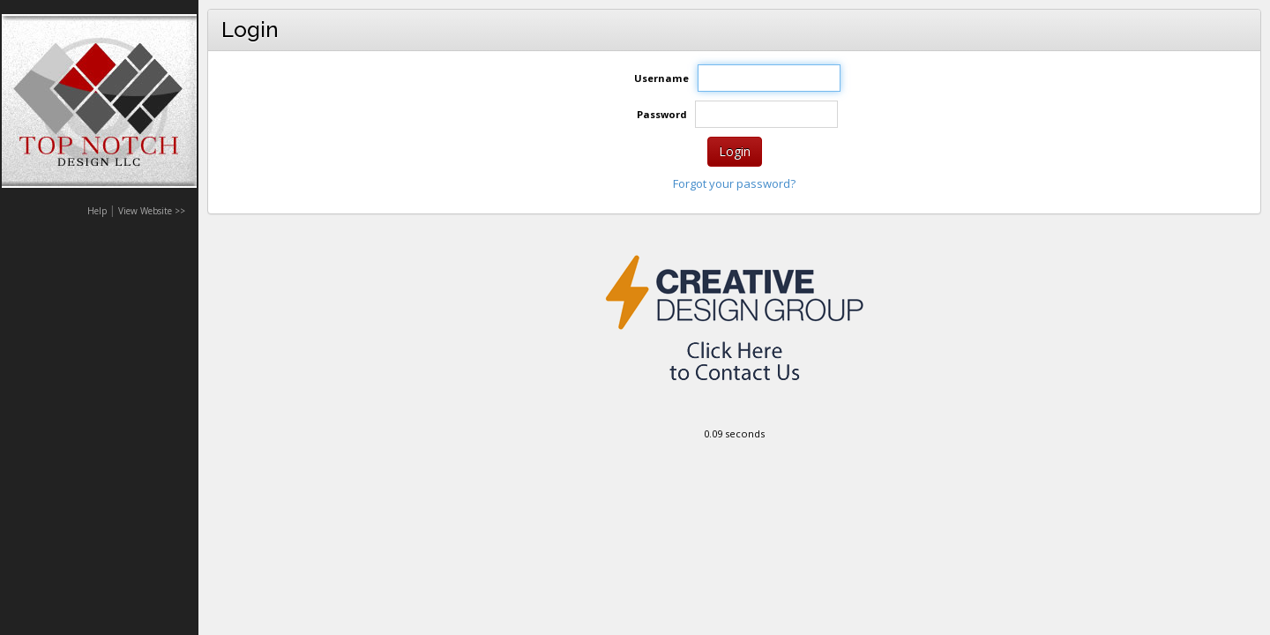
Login (735, 151)
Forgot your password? (734, 183)
